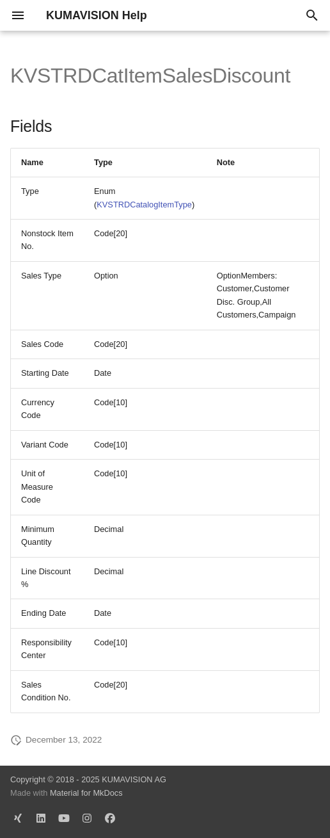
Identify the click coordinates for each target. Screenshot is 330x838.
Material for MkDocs (86, 793)
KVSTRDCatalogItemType (144, 204)
